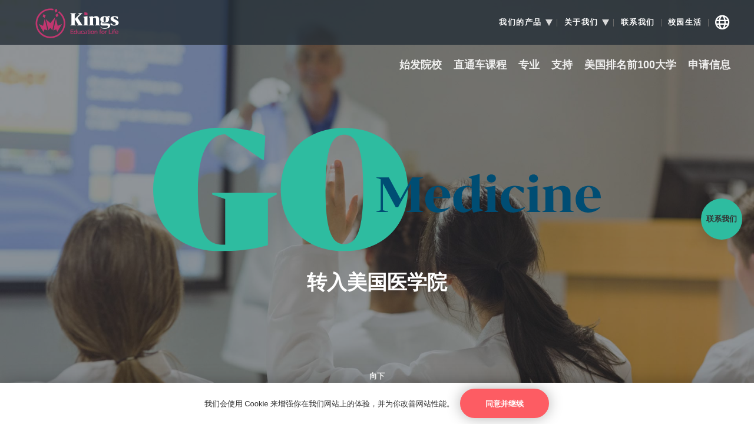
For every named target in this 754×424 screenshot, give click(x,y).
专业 (529, 65)
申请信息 (709, 65)
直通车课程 (480, 65)
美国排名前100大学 (630, 65)
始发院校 (420, 65)
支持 (562, 65)
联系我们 (638, 22)
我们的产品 (520, 22)
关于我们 (581, 22)
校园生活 (685, 22)
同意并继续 (504, 403)
